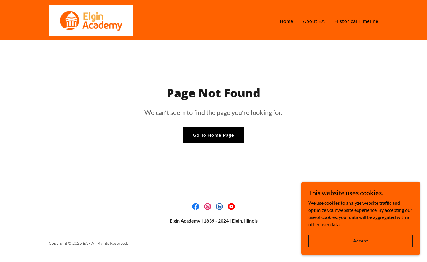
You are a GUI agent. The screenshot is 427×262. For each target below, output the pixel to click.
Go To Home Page (213, 135)
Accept (360, 240)
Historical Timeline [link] (356, 21)
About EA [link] (314, 21)
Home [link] (286, 21)
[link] (91, 19)
